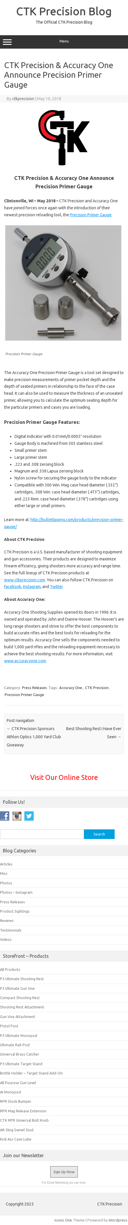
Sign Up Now (64, 1172)
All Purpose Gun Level (18, 1083)
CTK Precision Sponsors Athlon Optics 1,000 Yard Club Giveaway (34, 736)
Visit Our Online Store (64, 777)
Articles (6, 864)
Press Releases (34, 688)
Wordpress (118, 1220)
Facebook (12, 586)
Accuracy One (70, 688)
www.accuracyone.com (25, 660)
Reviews (7, 920)
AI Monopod (10, 1092)
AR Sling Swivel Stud (16, 1130)
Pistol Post (9, 1026)
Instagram (32, 586)
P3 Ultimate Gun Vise (17, 988)
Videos (6, 939)
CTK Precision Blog (64, 11)
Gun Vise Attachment (17, 1017)
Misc (4, 873)
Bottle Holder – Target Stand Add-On (31, 1073)
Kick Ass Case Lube (15, 1139)
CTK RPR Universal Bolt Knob (24, 1120)
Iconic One (63, 1220)
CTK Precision (97, 688)
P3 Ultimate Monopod (18, 1035)
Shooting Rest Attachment (22, 1007)
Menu (64, 42)
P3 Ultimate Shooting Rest (22, 979)
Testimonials (10, 930)
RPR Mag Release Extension (23, 1111)
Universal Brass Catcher (19, 1054)
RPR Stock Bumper (15, 1101)
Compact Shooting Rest (20, 998)
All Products (10, 969)
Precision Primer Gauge (90, 215)
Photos (6, 883)
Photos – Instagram (16, 892)
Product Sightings (15, 911)
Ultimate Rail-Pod (15, 1045)
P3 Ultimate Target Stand (21, 1064)
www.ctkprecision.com (24, 580)
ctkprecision (23, 98)
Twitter (56, 586)
